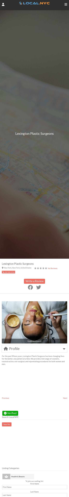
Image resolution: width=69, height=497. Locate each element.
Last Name (34, 492)
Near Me (7, 424)
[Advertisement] (22, 449)
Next (65, 398)
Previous (5, 398)
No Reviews (52, 268)
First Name (34, 484)
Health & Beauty (18, 476)
